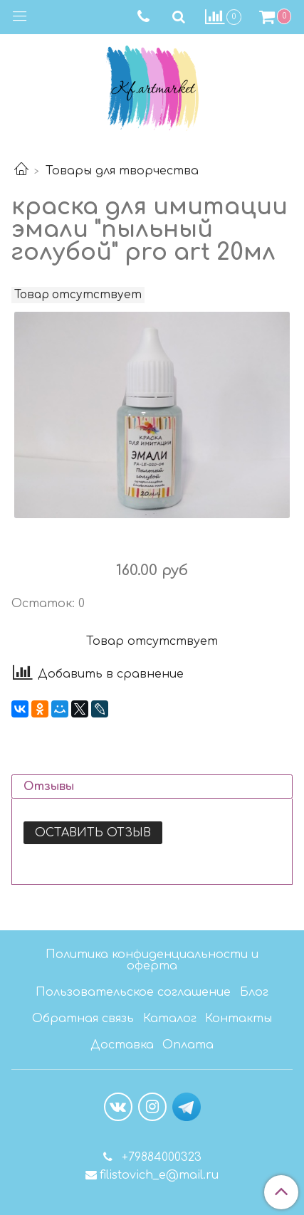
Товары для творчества (122, 170)
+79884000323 (159, 1157)
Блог (254, 992)
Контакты (238, 1018)
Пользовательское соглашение (133, 992)
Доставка (122, 1044)
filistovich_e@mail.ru (159, 1175)
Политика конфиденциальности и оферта (152, 960)
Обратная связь (83, 1018)
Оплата (188, 1044)
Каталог (169, 1018)
